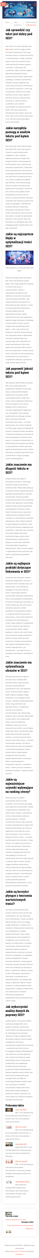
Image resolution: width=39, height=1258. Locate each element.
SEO (7, 49)
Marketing (32, 25)
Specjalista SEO (21, 1144)
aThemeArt (19, 1254)
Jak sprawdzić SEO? (22, 1181)
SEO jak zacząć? (21, 1161)
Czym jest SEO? (21, 1109)
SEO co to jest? (21, 1127)
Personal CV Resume (18, 1251)
